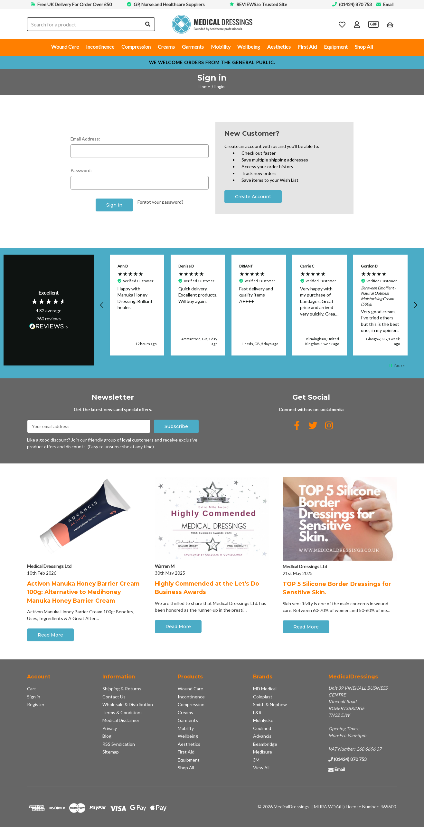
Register (35, 704)
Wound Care (65, 47)
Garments (193, 47)
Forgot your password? (160, 202)
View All (261, 767)
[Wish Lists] (342, 24)
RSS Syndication (118, 744)
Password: (81, 170)
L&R (257, 712)
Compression (136, 47)
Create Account (253, 196)
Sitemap (110, 751)
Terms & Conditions (122, 712)
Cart (31, 688)
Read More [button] (50, 635)
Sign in (33, 696)
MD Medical (265, 688)
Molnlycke (263, 720)
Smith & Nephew (270, 704)
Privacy (109, 728)
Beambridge (265, 744)
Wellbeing (248, 47)
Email (388, 4)
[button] (102, 305)
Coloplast (262, 696)
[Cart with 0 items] (390, 24)
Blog (106, 736)
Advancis (262, 736)
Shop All (364, 47)
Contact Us (114, 696)
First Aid (307, 47)
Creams (166, 47)
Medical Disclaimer (120, 720)
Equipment (336, 47)
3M (256, 760)
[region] (259, 305)
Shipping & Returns (121, 688)
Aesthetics (279, 47)
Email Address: (85, 138)
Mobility (221, 47)
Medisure (262, 751)
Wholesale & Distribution (127, 704)
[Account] (357, 24)
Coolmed (262, 728)
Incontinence (100, 47)
